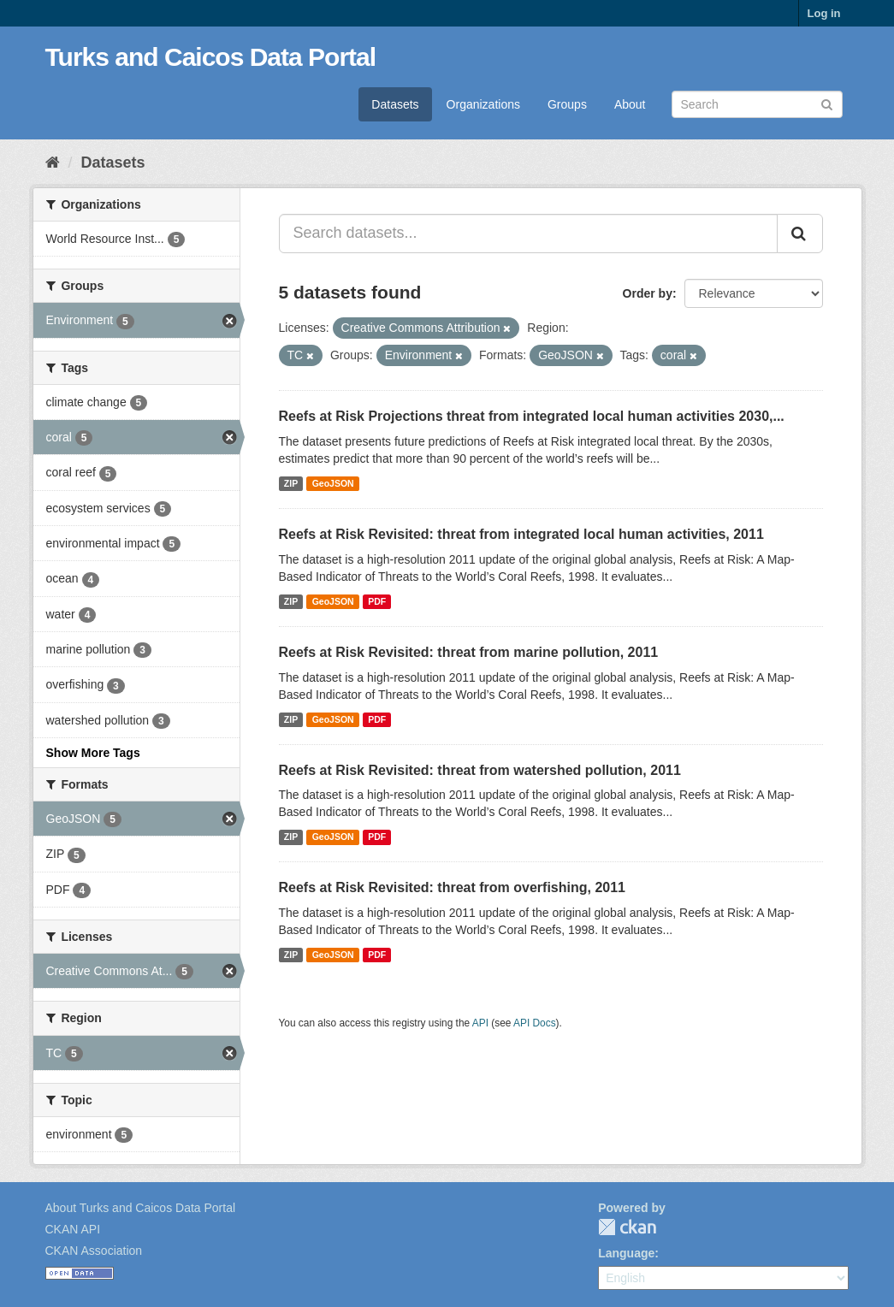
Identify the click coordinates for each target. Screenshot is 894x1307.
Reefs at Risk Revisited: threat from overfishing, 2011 (452, 887)
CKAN (627, 1227)
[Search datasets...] (528, 233)
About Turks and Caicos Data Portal (140, 1208)
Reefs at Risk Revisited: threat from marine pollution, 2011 (469, 652)
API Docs (534, 1023)
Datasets (394, 104)
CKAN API (73, 1229)
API (480, 1023)
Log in (824, 13)
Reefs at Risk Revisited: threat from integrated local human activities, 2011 (521, 534)
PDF (377, 601)
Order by (647, 293)
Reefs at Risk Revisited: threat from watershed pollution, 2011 (480, 770)
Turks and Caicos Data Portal (210, 57)
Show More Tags (93, 753)
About (630, 104)
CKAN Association (94, 1250)
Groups (567, 104)
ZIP (291, 483)
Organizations (483, 104)
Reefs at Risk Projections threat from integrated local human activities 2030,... (531, 416)
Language (626, 1253)
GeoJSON (333, 483)
